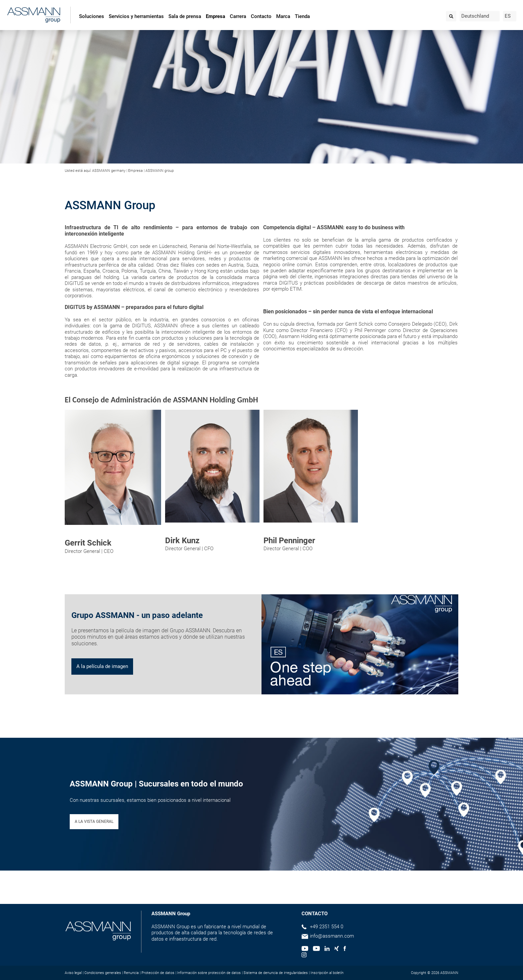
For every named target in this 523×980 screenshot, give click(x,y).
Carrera (238, 16)
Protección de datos (157, 973)
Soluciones (91, 16)
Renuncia (131, 973)
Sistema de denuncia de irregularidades (275, 973)
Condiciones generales (102, 973)
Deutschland (475, 16)
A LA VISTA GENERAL (94, 821)
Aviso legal (73, 973)
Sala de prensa (184, 16)
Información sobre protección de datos (209, 973)
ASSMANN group (159, 171)
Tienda (302, 16)
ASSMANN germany (108, 171)
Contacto (261, 16)
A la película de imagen (102, 666)
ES (508, 16)
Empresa (215, 16)
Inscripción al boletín (327, 973)
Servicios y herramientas (136, 16)
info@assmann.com (332, 936)
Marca (283, 16)
